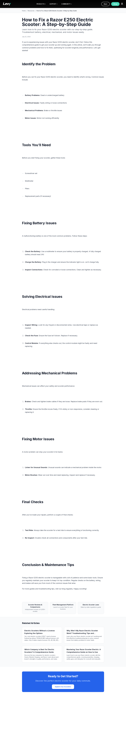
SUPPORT (54, 4)
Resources (31, 11)
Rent (105, 4)
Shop (115, 4)
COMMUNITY (66, 4)
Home (24, 11)
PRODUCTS (41, 4)
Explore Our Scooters (63, 687)
